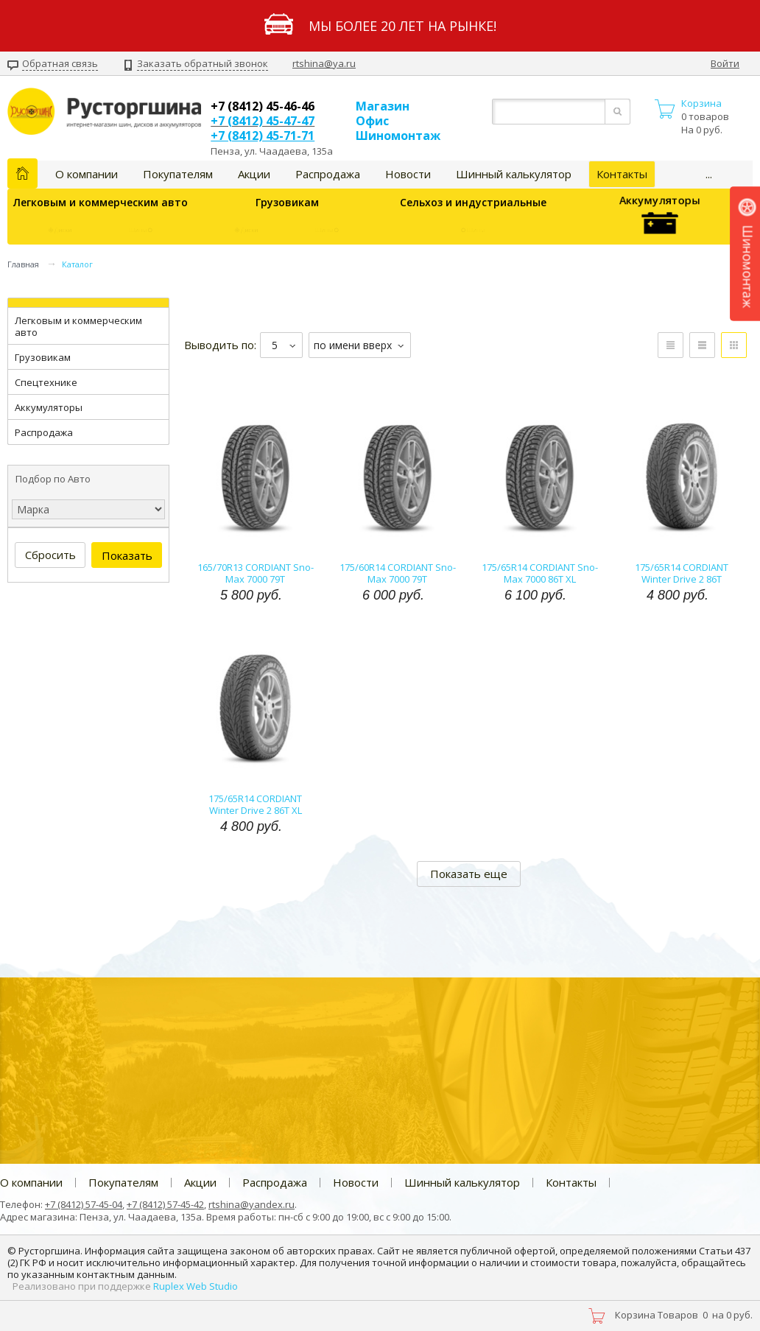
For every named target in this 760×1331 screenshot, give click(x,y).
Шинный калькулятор (513, 173)
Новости (408, 173)
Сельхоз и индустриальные (473, 202)
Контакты (622, 173)
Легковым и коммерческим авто (100, 202)
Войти (725, 63)
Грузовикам (287, 202)
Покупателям (178, 173)
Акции (254, 173)
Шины (142, 230)
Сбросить (50, 554)
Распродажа (327, 173)
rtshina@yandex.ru (251, 1204)
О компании (86, 173)
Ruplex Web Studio (195, 1286)
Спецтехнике (46, 382)
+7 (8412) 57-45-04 (83, 1204)
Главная (23, 264)
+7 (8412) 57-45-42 (165, 1204)
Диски (58, 230)
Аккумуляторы (659, 217)
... (709, 173)
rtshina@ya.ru (324, 63)
